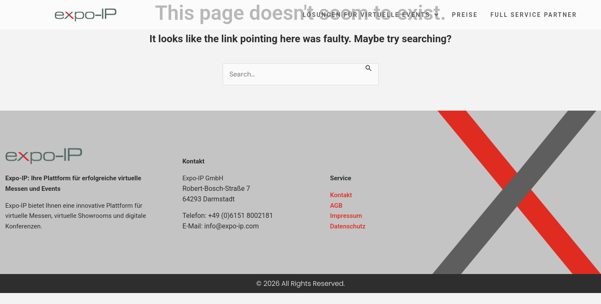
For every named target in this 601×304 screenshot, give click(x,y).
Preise (465, 14)
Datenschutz (348, 226)
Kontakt (341, 195)
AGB (336, 205)
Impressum (346, 216)
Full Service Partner (534, 14)
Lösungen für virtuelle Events (371, 14)
